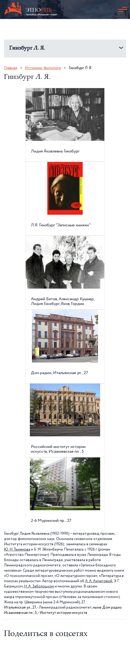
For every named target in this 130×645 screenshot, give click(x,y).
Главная (10, 68)
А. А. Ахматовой (98, 581)
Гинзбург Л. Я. (27, 48)
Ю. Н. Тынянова (17, 549)
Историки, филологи (43, 68)
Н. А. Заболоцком (39, 586)
